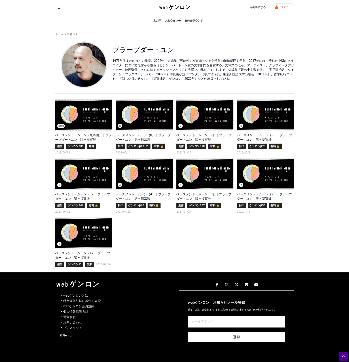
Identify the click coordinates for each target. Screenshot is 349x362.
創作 (59, 146)
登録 (236, 337)
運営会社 (69, 317)
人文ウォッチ (173, 20)
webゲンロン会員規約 (78, 306)
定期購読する (260, 7)
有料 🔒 (158, 146)
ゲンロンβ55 (257, 205)
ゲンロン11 (75, 264)
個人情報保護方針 (75, 311)
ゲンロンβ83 (75, 146)
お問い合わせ (72, 322)
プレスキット (72, 328)
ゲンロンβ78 (197, 146)
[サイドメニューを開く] (59, 7)
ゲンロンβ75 (257, 146)
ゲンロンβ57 (197, 205)
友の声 (157, 20)
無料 (91, 146)
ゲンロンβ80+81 (138, 146)
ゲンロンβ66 (75, 205)
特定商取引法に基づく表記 (82, 301)
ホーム (59, 34)
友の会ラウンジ (193, 20)
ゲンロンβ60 (136, 205)
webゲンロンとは (75, 295)
